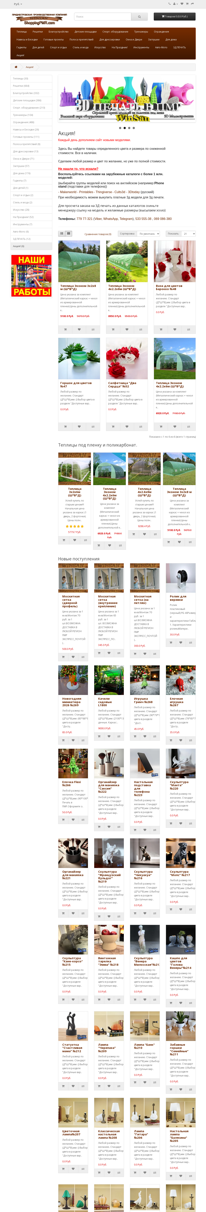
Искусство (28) (21, 209)
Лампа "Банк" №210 (144, 1046)
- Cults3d (119, 192)
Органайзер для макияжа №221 (72, 875)
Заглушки (153, 39)
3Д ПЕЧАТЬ (179, 47)
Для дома (171, 39)
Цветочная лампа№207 (71, 1132)
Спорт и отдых (58, 47)
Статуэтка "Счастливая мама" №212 (72, 1048)
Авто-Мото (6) (21, 231)
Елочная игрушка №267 (176, 702)
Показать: (173, 233)
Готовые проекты (54, 39)
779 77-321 (84, 218)
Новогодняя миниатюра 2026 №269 (71, 702)
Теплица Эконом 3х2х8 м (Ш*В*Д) (78, 287)
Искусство (100, 47)
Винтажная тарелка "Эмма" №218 (108, 961)
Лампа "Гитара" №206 (141, 1134)
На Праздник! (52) (23, 217)
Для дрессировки (109, 39)
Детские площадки (86, 31)
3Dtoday (134, 192)
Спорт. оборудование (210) (29, 107)
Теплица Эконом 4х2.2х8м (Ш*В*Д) (122, 287)
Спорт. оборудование (115, 31)
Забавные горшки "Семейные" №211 (179, 1049)
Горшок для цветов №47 (76, 384)
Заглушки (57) (21, 166)
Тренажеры (141, 31)
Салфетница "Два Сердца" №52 (122, 384)
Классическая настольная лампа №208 (109, 1134)
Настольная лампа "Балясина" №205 (179, 1136)
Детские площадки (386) (27, 100)
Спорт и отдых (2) (23, 195)
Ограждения (161, 31)
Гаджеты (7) (19, 180)
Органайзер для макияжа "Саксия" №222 (108, 787)
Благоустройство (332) (26, 93)
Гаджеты (21, 47)
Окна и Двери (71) (23, 158)
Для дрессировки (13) (25, 151)
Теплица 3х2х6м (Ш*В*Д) (74, 492)
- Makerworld (67, 192)
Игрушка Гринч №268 (143, 700)
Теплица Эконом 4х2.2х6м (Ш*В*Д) (170, 384)
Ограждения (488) (23, 122)
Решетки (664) (21, 85)
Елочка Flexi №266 (71, 783)
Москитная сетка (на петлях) (142, 599)
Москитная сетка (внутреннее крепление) (107, 601)
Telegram (126, 218)
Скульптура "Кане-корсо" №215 (72, 961)
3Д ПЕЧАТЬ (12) (21, 239)
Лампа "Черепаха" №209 (107, 1048)
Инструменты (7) (22, 224)
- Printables (85, 192)
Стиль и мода (81, 47)
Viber (98, 218)
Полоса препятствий (81, 39)
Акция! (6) (18, 246)
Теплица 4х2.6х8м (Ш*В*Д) (144, 492)
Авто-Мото (161, 47)
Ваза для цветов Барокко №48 (169, 287)
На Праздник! (120, 47)
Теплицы (22, 31)
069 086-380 (163, 218)
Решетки (38, 31)
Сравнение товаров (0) (98, 234)
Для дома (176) (21, 173)
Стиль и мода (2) (22, 202)
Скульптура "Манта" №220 (179, 785)
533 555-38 (143, 218)
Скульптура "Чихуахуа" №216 (143, 875)
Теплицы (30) (20, 78)
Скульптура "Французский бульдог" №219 (109, 876)
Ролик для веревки (178, 598)
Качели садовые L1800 (105, 702)
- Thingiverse (103, 192)
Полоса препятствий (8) (26, 144)
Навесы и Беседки (27, 39)
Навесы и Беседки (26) (26, 129)
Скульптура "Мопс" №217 (180, 873)
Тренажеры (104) (23, 115)
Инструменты (141, 47)
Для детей (38, 47)
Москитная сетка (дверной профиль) (71, 601)
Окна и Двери (134, 39)
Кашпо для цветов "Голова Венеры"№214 (180, 963)
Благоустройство (59, 31)
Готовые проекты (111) (26, 137)
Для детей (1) (20, 188)
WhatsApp (110, 218)
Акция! (20, 55)
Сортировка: (127, 233)
